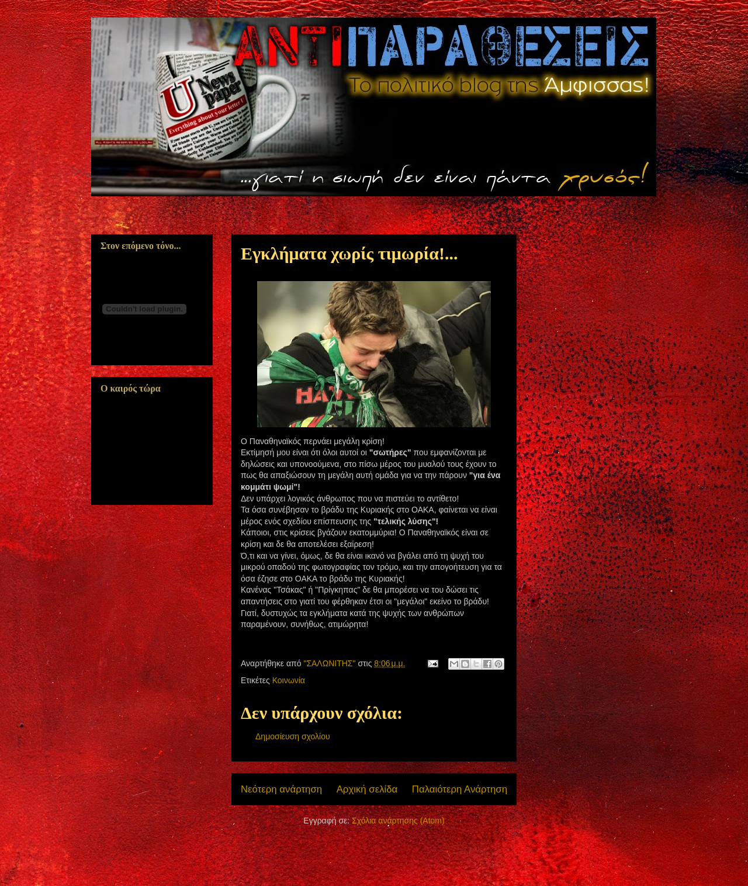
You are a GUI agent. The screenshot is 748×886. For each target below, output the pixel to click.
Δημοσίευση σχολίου (292, 736)
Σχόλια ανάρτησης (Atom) (398, 820)
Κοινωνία (288, 680)
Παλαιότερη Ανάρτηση (459, 789)
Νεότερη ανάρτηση (281, 789)
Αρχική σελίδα (367, 789)
